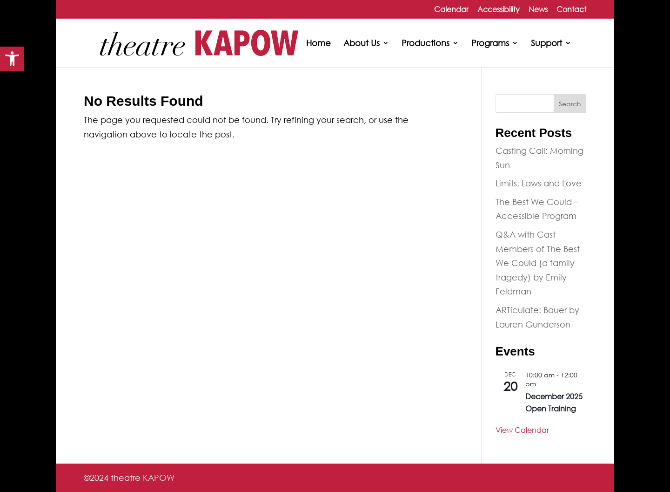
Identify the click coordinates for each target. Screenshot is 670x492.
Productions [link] (425, 44)
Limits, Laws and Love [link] (539, 183)
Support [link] (546, 44)
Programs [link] (490, 44)
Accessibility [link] (498, 10)
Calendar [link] (451, 10)
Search (570, 103)
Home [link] (318, 44)
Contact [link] (571, 10)
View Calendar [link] (522, 430)
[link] (12, 59)
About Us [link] (361, 44)
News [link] (538, 10)
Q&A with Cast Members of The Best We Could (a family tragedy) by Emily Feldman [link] (538, 262)
